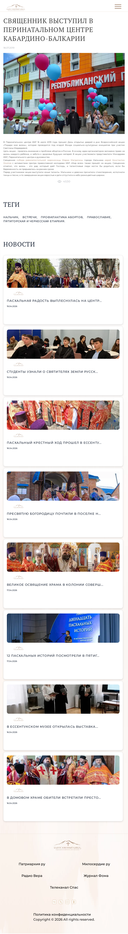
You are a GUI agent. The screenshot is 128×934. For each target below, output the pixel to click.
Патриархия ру (32, 864)
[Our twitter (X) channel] (61, 903)
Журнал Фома (96, 876)
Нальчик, (11, 217)
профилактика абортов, (62, 217)
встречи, (30, 217)
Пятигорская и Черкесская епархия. (34, 221)
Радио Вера (32, 876)
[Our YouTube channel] (67, 903)
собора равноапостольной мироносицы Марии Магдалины (50, 160)
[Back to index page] (16, 10)
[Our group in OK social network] (74, 903)
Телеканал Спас (64, 887)
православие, (99, 217)
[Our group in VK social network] (54, 903)
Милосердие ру (96, 864)
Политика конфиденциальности (62, 914)
